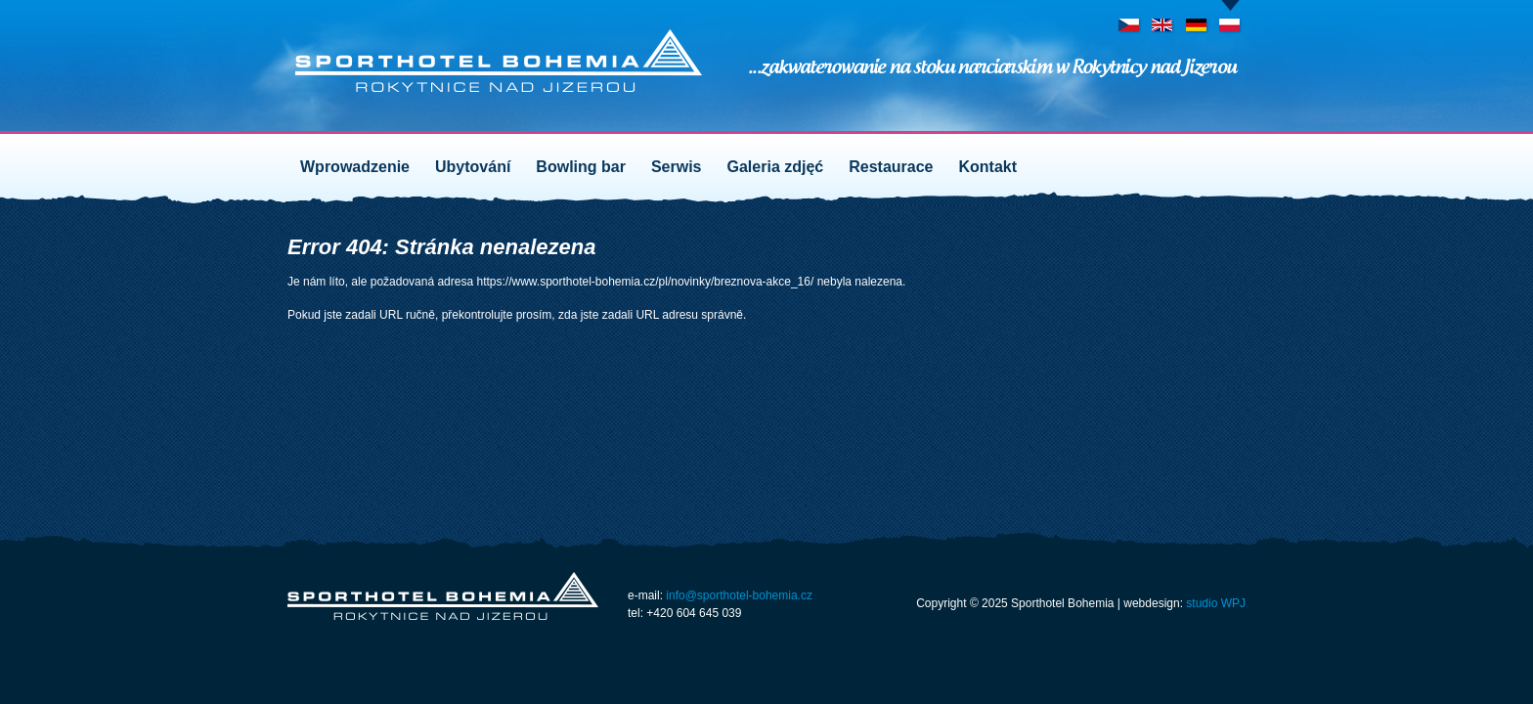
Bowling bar (581, 166)
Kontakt (988, 166)
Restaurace (891, 166)
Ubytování (472, 166)
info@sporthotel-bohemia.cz (739, 595)
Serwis (676, 166)
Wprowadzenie (355, 166)
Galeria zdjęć (775, 166)
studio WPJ (1216, 603)
